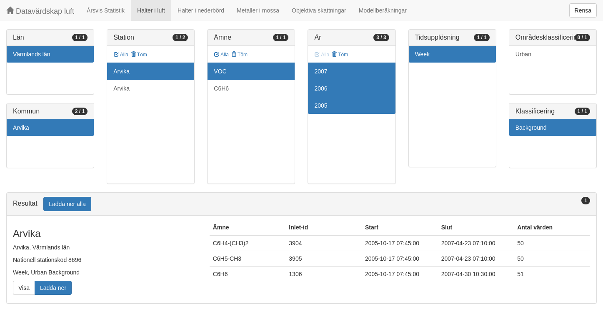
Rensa (583, 10)
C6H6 (221, 88)
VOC (220, 71)
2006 (320, 88)
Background (531, 127)
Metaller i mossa (258, 10)
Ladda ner (53, 287)
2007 (320, 71)
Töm (139, 55)
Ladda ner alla (67, 204)
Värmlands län (31, 54)
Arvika (21, 127)
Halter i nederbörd (201, 10)
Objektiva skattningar (319, 10)
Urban (523, 54)
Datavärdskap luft (40, 11)
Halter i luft (151, 10)
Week (422, 54)
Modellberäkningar (383, 10)
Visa (24, 287)
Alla (121, 55)
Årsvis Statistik (106, 10)
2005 (320, 105)
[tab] (301, 204)
